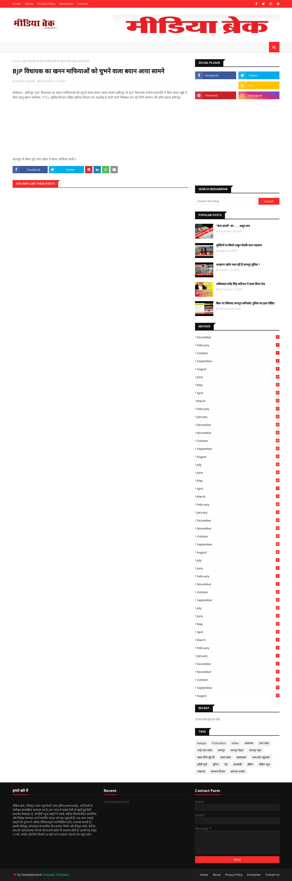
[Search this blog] (226, 201)
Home (17, 4)
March (238, 401)
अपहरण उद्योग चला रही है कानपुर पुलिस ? (238, 264)
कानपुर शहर (255, 750)
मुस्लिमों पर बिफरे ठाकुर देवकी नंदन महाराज (239, 245)
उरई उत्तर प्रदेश (204, 750)
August (238, 369)
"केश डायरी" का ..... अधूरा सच (233, 226)
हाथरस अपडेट (238, 771)
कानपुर (221, 750)
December (238, 337)
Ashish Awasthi (25, 81)
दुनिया (216, 764)
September (238, 361)
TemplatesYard (31, 875)
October (238, 353)
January (238, 417)
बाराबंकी (237, 764)
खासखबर (241, 757)
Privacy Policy (46, 4)
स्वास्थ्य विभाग (218, 771)
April (238, 393)
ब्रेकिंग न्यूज (264, 764)
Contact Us (272, 875)
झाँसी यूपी (202, 764)
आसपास (249, 743)
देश (226, 764)
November (238, 433)
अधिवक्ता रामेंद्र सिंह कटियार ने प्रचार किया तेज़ (240, 284)
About (29, 4)
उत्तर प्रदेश (264, 743)
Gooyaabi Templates (55, 875)
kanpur (201, 743)
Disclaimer (66, 4)
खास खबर (225, 757)
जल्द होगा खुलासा (261, 757)
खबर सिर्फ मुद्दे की (206, 757)
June (238, 377)
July (238, 465)
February (238, 345)
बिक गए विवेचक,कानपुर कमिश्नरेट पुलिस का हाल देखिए (245, 303)
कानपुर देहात (237, 750)
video (235, 743)
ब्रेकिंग (250, 764)
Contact (83, 4)
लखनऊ (201, 771)
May (238, 385)
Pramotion (219, 743)
